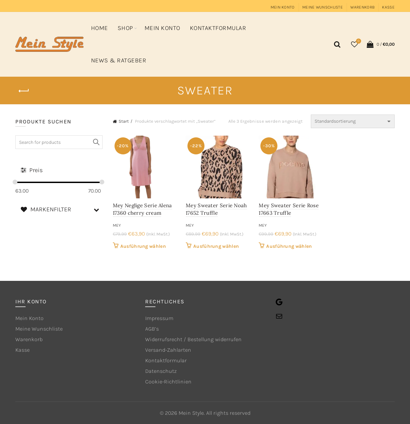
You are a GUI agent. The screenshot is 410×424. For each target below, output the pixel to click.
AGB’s (152, 328)
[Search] (336, 44)
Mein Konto (283, 7)
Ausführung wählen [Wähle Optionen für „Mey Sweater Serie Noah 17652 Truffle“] (216, 246)
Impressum (159, 318)
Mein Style (191, 413)
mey (117, 225)
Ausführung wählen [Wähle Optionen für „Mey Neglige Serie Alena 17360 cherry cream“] (143, 246)
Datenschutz (161, 371)
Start (124, 121)
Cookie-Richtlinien (168, 381)
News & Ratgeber (119, 60)
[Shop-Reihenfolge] (353, 121)
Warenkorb (362, 7)
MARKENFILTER (61, 209)
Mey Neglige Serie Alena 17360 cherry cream (142, 209)
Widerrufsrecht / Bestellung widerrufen (193, 339)
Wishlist (358, 41)
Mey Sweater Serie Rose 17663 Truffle (289, 209)
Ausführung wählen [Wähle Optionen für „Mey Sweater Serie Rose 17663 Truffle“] (289, 246)
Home (99, 28)
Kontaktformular (218, 28)
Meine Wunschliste (322, 7)
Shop (125, 28)
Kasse (388, 7)
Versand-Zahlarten (168, 350)
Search (96, 142)
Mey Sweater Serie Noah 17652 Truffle (216, 209)
